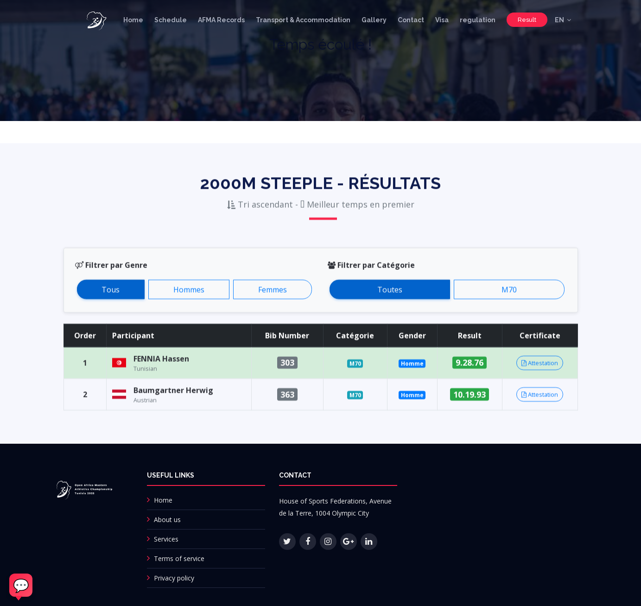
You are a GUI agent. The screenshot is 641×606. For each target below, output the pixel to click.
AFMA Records (221, 20)
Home (133, 20)
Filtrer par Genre (111, 277)
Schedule (170, 20)
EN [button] (559, 20)
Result (527, 19)
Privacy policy (174, 578)
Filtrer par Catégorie (371, 277)
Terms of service (179, 558)
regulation (477, 20)
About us (167, 519)
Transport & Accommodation (303, 20)
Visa (442, 20)
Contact (411, 20)
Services (166, 539)
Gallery (374, 20)
